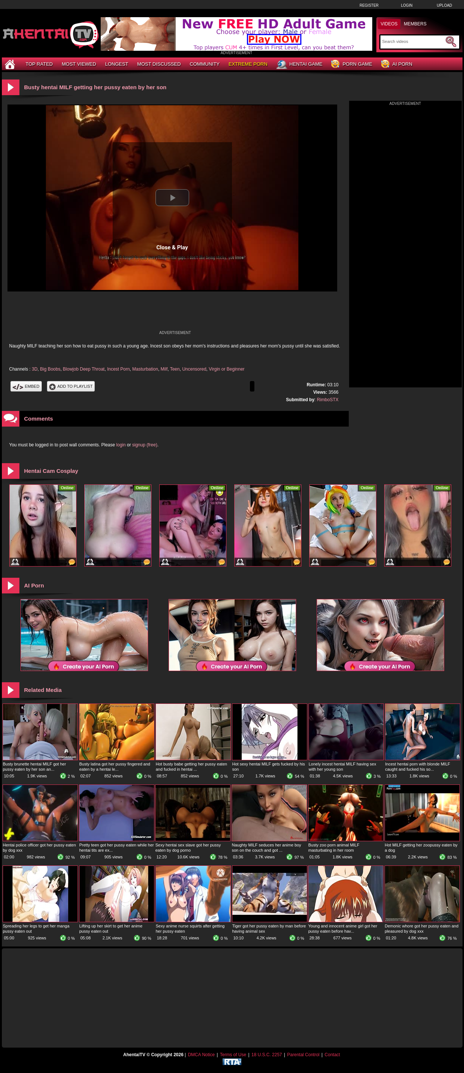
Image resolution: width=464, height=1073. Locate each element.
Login (407, 5)
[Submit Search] (451, 41)
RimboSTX (327, 399)
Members (415, 23)
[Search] (413, 41)
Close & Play (172, 247)
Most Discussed (159, 64)
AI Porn (396, 64)
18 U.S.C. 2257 (266, 1054)
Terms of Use (233, 1054)
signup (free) (144, 444)
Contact (332, 1054)
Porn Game (351, 64)
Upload (444, 5)
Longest (116, 64)
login (121, 444)
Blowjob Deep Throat (84, 369)
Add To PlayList (71, 386)
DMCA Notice (201, 1054)
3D (34, 369)
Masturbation (145, 369)
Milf (164, 369)
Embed (26, 386)
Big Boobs (50, 369)
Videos (389, 23)
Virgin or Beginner (227, 369)
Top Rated (39, 64)
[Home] (11, 64)
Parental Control (303, 1054)
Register (369, 5)
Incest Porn (118, 369)
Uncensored (194, 369)
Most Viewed (79, 64)
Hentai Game (299, 64)
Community (205, 64)
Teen (175, 369)
